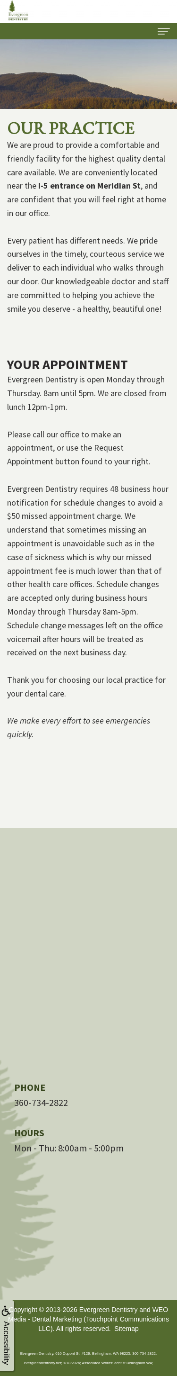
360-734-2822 (41, 1102)
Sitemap (126, 1328)
